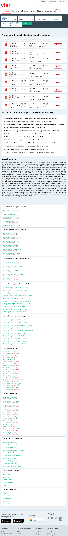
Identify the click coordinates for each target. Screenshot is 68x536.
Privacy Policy (51, 534)
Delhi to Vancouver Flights (11, 356)
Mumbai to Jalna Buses (10, 458)
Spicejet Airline (7, 504)
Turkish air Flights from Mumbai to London (16, 328)
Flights (19, 531)
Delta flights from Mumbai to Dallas (14, 306)
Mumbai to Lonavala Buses (11, 445)
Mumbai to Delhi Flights (10, 233)
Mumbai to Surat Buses (10, 442)
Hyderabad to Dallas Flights (11, 210)
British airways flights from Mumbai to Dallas (17, 301)
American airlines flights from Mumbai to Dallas (17, 296)
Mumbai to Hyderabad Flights (12, 249)
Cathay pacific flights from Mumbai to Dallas (16, 304)
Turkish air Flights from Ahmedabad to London (17, 325)
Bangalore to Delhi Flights (11, 409)
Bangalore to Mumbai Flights (12, 405)
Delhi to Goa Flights (9, 425)
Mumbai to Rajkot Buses (10, 463)
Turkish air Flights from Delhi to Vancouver (16, 336)
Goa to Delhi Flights (9, 421)
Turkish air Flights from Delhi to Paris (14, 333)
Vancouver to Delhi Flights (11, 364)
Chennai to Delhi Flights (10, 413)
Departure (38, 17)
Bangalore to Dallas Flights (11, 217)
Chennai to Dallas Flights (10, 221)
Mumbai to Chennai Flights (11, 245)
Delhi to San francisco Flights (12, 384)
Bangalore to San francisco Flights (13, 380)
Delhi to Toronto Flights (10, 352)
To (20, 17)
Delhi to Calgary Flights (10, 376)
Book (58, 45)
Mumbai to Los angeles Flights (12, 266)
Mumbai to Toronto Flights (11, 262)
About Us (3, 531)
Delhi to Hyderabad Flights (11, 433)
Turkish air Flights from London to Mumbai (16, 344)
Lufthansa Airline (8, 482)
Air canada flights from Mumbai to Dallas (16, 287)
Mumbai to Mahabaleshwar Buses (13, 450)
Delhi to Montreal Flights (10, 372)
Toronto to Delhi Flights (10, 360)
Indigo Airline (7, 485)
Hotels (19, 534)
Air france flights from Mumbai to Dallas (15, 290)
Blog (37, 534)
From (3, 17)
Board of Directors (6, 534)
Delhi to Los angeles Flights (11, 368)
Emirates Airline (7, 480)
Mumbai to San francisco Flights (13, 274)
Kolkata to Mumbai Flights (11, 417)
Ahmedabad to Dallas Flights (11, 225)
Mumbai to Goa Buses (10, 453)
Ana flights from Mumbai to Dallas (13, 298)
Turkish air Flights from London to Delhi (15, 322)
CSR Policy (50, 531)
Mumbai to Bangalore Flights (12, 237)
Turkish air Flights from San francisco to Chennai (18, 330)
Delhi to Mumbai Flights (10, 397)
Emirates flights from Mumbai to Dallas (15, 309)
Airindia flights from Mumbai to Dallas (14, 293)
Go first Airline (7, 501)
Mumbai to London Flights (11, 278)
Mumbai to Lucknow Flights (11, 253)
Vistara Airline (7, 498)
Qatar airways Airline (9, 477)
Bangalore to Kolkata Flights (11, 429)
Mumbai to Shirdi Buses (10, 447)
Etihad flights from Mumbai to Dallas (14, 312)
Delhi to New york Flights (10, 388)
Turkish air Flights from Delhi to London (15, 320)
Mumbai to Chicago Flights (11, 270)
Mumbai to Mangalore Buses (12, 466)
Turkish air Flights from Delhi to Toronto (15, 338)
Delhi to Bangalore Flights (11, 401)
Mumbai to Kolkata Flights (11, 241)
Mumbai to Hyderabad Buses (12, 455)
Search (26, 23)
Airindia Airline (7, 474)
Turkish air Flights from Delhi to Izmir (14, 341)
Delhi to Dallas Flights (9, 214)
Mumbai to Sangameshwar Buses (13, 461)
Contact (38, 531)
